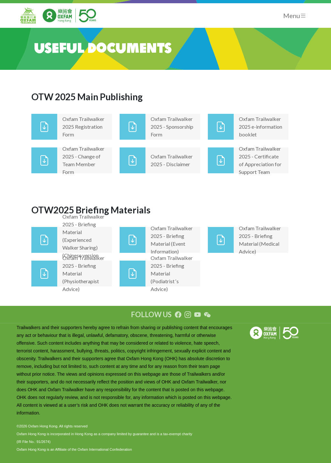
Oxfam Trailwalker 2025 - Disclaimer (172, 160)
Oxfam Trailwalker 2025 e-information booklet (260, 126)
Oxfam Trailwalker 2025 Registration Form (83, 126)
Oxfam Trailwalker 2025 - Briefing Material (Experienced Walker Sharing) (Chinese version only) (83, 239)
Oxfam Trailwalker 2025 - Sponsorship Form (172, 126)
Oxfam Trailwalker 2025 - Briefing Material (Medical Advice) (260, 239)
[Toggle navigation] (295, 16)
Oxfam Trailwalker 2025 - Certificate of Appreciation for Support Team (260, 160)
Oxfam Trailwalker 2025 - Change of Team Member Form (83, 160)
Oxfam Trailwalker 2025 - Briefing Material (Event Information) (172, 239)
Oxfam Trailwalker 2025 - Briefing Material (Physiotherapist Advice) (83, 273)
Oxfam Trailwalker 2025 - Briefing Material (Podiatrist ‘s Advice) (172, 273)
